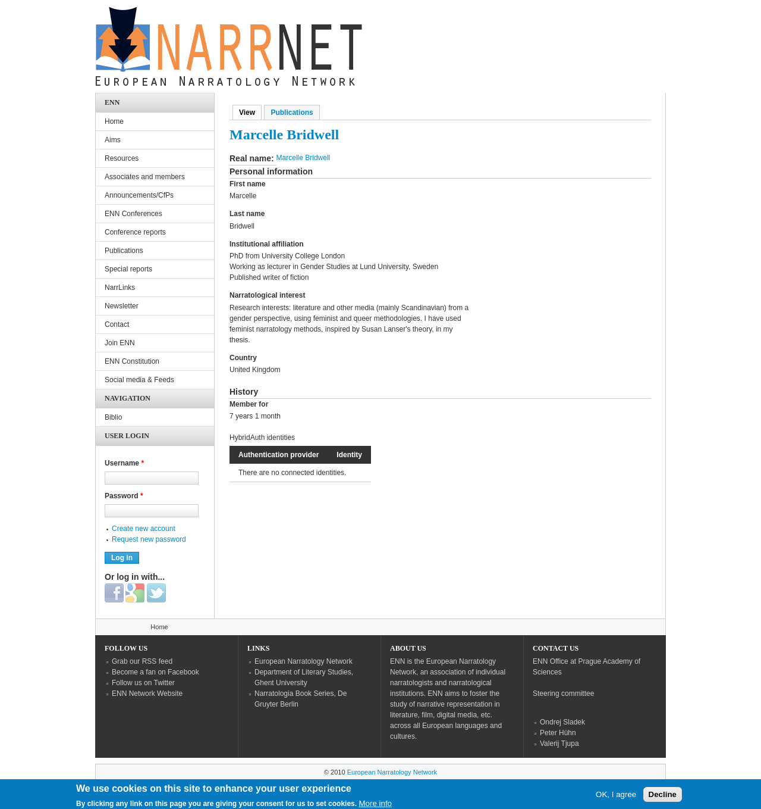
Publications (292, 112)
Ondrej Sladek (562, 722)
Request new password (149, 539)
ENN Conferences (133, 214)
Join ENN (120, 343)
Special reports (128, 269)
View (250, 112)
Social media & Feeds (139, 380)
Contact (117, 324)
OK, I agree (616, 795)
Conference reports (135, 232)
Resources (122, 158)
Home (114, 121)
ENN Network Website (147, 693)
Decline (663, 795)
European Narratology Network (303, 661)
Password (124, 496)
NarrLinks (120, 287)
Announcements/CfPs (139, 195)
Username (124, 463)
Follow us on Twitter (143, 683)
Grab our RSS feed (142, 661)
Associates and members (145, 177)
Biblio (113, 417)
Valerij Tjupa (559, 743)
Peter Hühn (558, 733)
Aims (113, 140)
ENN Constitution (132, 361)
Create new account (143, 528)
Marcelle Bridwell (303, 158)
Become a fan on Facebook (155, 672)
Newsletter (122, 306)
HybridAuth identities (262, 437)
